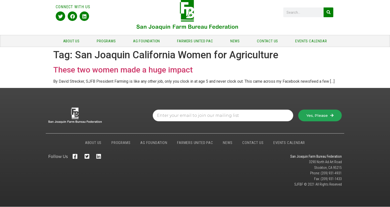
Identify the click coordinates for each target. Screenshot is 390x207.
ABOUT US (72, 41)
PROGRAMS (107, 41)
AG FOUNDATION (147, 41)
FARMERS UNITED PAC (196, 41)
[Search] (328, 12)
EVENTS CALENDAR (311, 41)
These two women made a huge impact (123, 69)
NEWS (236, 41)
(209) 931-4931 (331, 173)
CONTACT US (269, 41)
